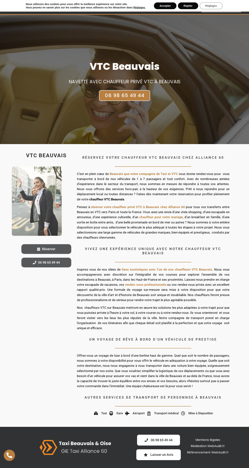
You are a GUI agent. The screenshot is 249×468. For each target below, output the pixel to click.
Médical (138, 7)
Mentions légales (207, 440)
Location (118, 7)
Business (98, 7)
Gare (176, 7)
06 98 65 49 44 (124, 92)
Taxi (71, 7)
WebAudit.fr (216, 446)
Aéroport (158, 7)
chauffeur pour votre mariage (161, 217)
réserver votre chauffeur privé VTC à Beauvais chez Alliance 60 (138, 207)
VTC (82, 7)
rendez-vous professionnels (145, 284)
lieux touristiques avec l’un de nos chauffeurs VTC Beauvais (167, 269)
